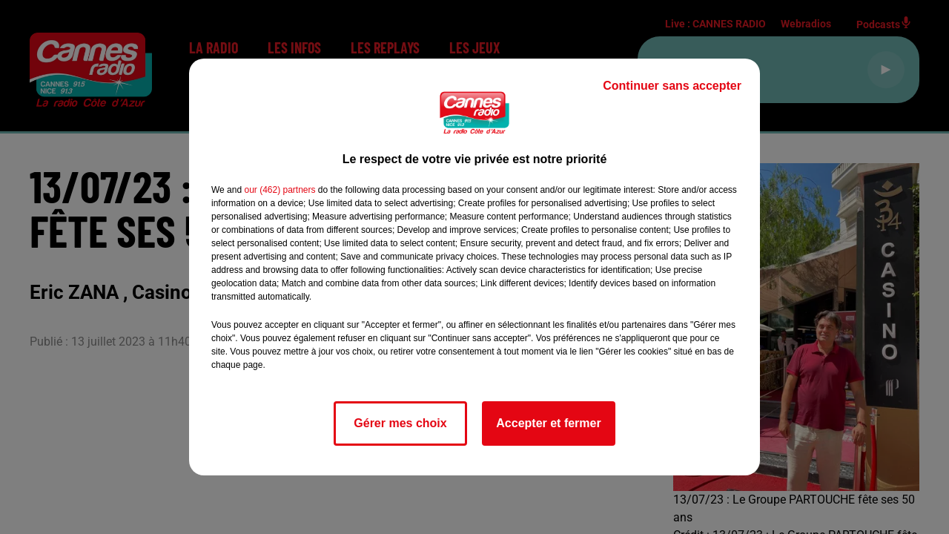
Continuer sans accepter (672, 85)
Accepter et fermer (548, 423)
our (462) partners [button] (279, 190)
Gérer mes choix (400, 423)
